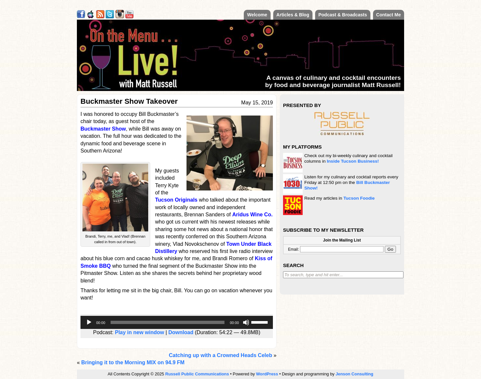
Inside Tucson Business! (353, 161)
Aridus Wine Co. (252, 214)
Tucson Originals (176, 200)
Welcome (257, 14)
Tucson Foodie (359, 198)
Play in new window (139, 332)
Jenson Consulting (354, 373)
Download (181, 332)
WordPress (267, 373)
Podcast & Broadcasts (342, 14)
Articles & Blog (292, 14)
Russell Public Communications (197, 373)
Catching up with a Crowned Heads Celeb (220, 355)
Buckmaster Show (103, 129)
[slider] (168, 322)
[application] (176, 322)
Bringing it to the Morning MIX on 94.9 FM (133, 362)
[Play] (89, 322)
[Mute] (246, 322)
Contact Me (388, 14)
